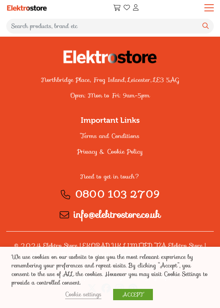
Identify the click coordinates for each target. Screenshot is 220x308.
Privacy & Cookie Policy (110, 151)
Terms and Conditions (109, 136)
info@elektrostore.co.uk (117, 215)
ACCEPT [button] (133, 294)
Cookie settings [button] (83, 294)
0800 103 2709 (117, 195)
